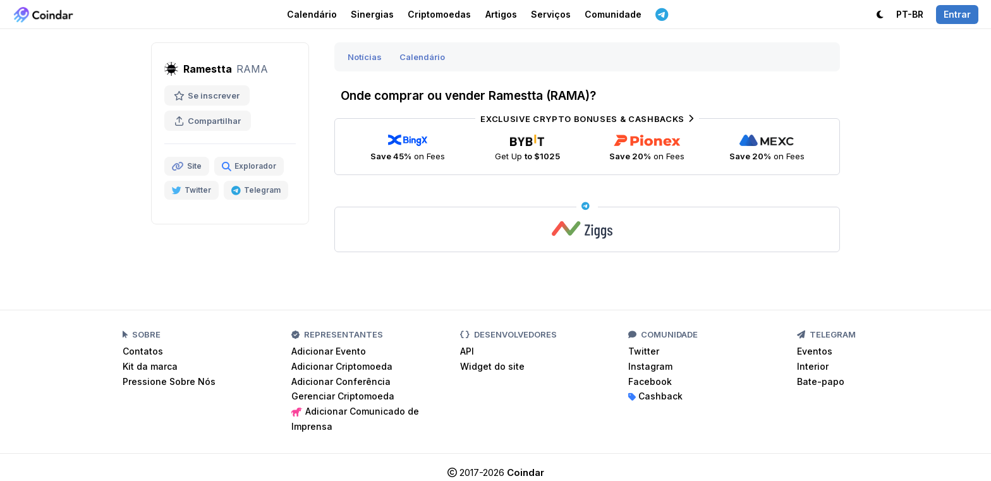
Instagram (650, 366)
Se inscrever (207, 95)
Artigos (501, 14)
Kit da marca (150, 366)
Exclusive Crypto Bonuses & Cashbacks (586, 119)
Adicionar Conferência (341, 381)
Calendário (312, 14)
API (467, 351)
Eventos (814, 351)
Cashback (655, 396)
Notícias (365, 57)
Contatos (143, 351)
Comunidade (613, 14)
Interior (813, 366)
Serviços (551, 14)
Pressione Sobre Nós (169, 381)
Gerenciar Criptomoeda (342, 396)
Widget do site (492, 366)
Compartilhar (207, 121)
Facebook (650, 381)
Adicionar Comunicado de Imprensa (355, 419)
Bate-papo (820, 381)
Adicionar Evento (328, 351)
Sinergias (372, 14)
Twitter (643, 351)
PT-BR (909, 14)
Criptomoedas (439, 14)
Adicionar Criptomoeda (341, 366)
